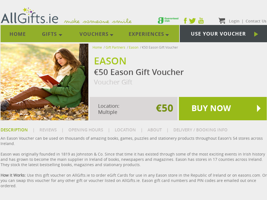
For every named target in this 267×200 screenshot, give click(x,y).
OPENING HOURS (85, 130)
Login (234, 21)
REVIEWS (48, 130)
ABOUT (155, 130)
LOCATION (125, 130)
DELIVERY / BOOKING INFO (200, 130)
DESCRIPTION (14, 130)
